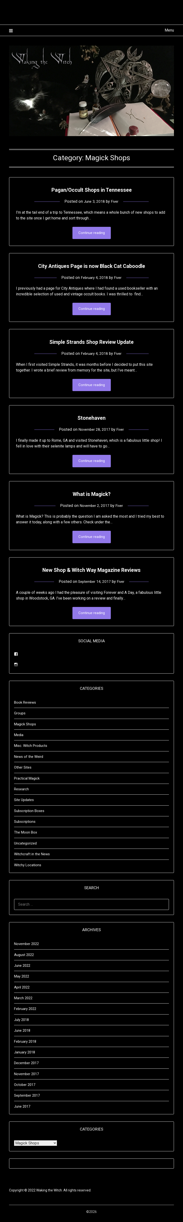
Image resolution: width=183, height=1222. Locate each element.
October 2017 (24, 1088)
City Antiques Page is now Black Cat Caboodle (92, 266)
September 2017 (27, 1099)
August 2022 (24, 958)
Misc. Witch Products (30, 749)
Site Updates (24, 803)
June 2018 (22, 1034)
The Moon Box (25, 836)
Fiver (116, 201)
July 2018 (21, 1023)
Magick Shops (25, 728)
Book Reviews (25, 706)
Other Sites (22, 771)
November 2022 (26, 947)
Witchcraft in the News (32, 857)
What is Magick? (91, 496)
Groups (19, 717)
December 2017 (26, 1066)
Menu (169, 30)
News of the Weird (28, 760)
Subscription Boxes (29, 814)
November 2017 (26, 1077)
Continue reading (91, 233)
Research (21, 793)
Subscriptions (25, 825)
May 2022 (21, 980)
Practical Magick (27, 782)
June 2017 (22, 1110)
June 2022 (22, 969)
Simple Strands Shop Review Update (91, 342)
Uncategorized (25, 847)
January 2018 (24, 1056)
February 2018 (25, 1045)
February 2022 (25, 1012)
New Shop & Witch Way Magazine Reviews (91, 572)
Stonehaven (91, 419)
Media (18, 738)
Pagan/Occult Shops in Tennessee (91, 189)
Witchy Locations (27, 868)
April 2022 (22, 991)
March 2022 (23, 1001)
